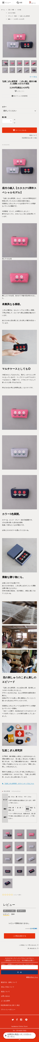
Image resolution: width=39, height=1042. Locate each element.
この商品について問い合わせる (29, 945)
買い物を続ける (33, 948)
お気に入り (19, 91)
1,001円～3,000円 (19, 19)
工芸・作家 (11, 9)
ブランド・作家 (12, 16)
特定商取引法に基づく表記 (29, 138)
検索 (19, 2)
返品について (33, 135)
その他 (19, 9)
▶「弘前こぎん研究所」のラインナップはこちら (18, 783)
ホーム (3, 9)
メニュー (6, 2)
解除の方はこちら (32, 977)
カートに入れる (19, 130)
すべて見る (33, 77)
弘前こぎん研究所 (25, 16)
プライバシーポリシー (8, 1009)
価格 (9, 19)
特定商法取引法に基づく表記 (10, 1005)
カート (32, 3)
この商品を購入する (19, 936)
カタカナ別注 (11, 13)
